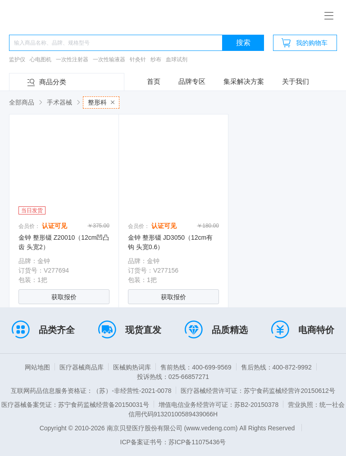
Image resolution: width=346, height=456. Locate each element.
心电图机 (40, 59)
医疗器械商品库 (81, 367)
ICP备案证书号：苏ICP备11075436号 (173, 442)
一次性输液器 (109, 59)
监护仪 (17, 59)
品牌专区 (191, 81)
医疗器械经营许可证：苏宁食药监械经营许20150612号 (258, 390)
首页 (153, 81)
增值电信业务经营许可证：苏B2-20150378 (218, 404)
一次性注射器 (72, 59)
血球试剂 (176, 59)
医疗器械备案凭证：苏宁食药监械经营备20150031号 (75, 404)
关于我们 (295, 81)
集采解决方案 (243, 81)
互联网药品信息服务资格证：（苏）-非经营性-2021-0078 (91, 390)
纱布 (155, 59)
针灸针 (138, 59)
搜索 (243, 42)
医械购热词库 (132, 367)
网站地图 (37, 367)
